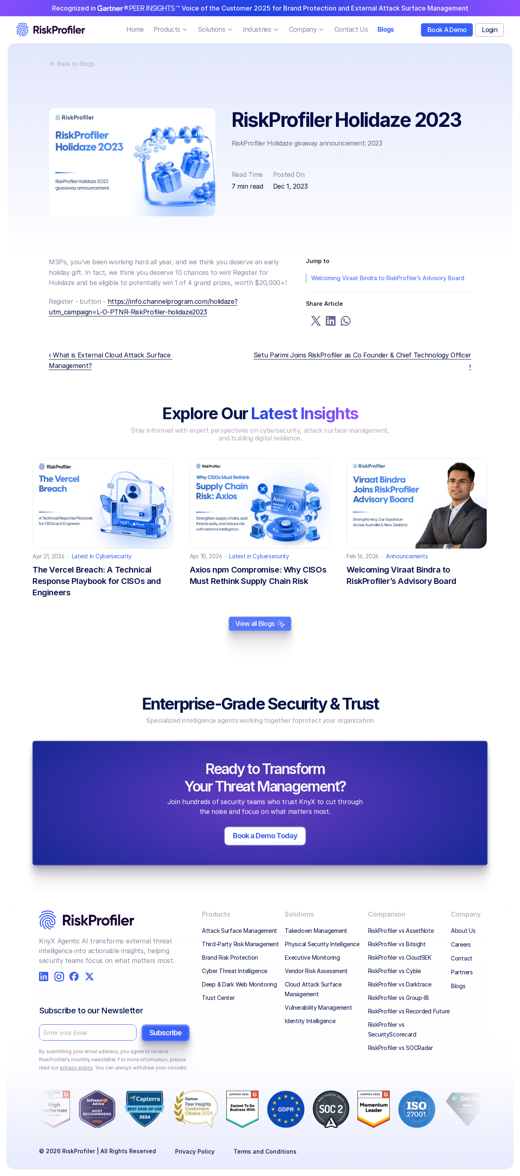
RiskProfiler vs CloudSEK (399, 957)
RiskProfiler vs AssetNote (401, 930)
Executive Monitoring (312, 957)
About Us (463, 930)
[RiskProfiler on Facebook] (74, 976)
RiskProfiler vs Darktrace (399, 984)
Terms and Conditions (265, 1151)
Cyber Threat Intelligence (234, 970)
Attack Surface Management (239, 930)
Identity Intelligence (310, 1020)
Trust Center (218, 997)
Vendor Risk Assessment (316, 970)
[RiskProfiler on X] (89, 976)
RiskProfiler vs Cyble (394, 970)
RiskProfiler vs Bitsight (397, 944)
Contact (461, 958)
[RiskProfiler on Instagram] (59, 976)
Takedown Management (317, 930)
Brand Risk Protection (230, 957)
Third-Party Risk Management (240, 944)
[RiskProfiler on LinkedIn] (43, 976)
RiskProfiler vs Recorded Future (409, 1011)
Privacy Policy (194, 1151)
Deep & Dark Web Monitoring (239, 984)
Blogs (458, 985)
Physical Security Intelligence (322, 944)
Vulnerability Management (318, 1007)
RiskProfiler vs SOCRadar (400, 1047)
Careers (461, 944)
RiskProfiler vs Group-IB (398, 997)
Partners (462, 972)
